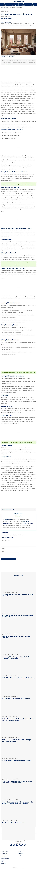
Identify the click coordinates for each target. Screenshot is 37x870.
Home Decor (11, 56)
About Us (3, 850)
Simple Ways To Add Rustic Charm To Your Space (20, 372)
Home (2, 7)
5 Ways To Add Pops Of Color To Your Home (20, 184)
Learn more (9, 63)
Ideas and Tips (6, 7)
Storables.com (8, 519)
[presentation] (9, 555)
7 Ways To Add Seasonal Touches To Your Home (20, 442)
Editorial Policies (28, 523)
